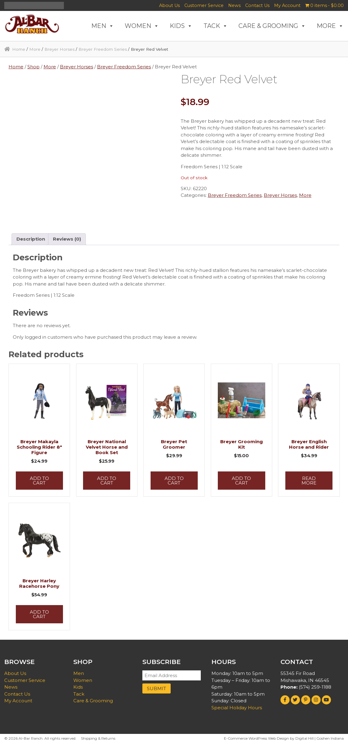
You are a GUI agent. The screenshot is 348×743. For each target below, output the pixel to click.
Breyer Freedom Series (102, 49)
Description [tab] (30, 239)
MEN (102, 25)
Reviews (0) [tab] (67, 239)
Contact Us (257, 5)
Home (18, 49)
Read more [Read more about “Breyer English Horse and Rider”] (308, 480)
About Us (169, 5)
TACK (216, 25)
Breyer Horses (59, 49)
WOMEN (142, 25)
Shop (33, 67)
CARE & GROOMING (272, 25)
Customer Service (204, 5)
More (34, 49)
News (234, 5)
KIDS (181, 25)
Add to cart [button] (39, 480)
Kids (78, 687)
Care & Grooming (93, 701)
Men (78, 673)
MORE (330, 25)
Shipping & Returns (98, 738)
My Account (287, 5)
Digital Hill (304, 738)
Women (82, 680)
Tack (78, 694)
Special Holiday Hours (236, 707)
